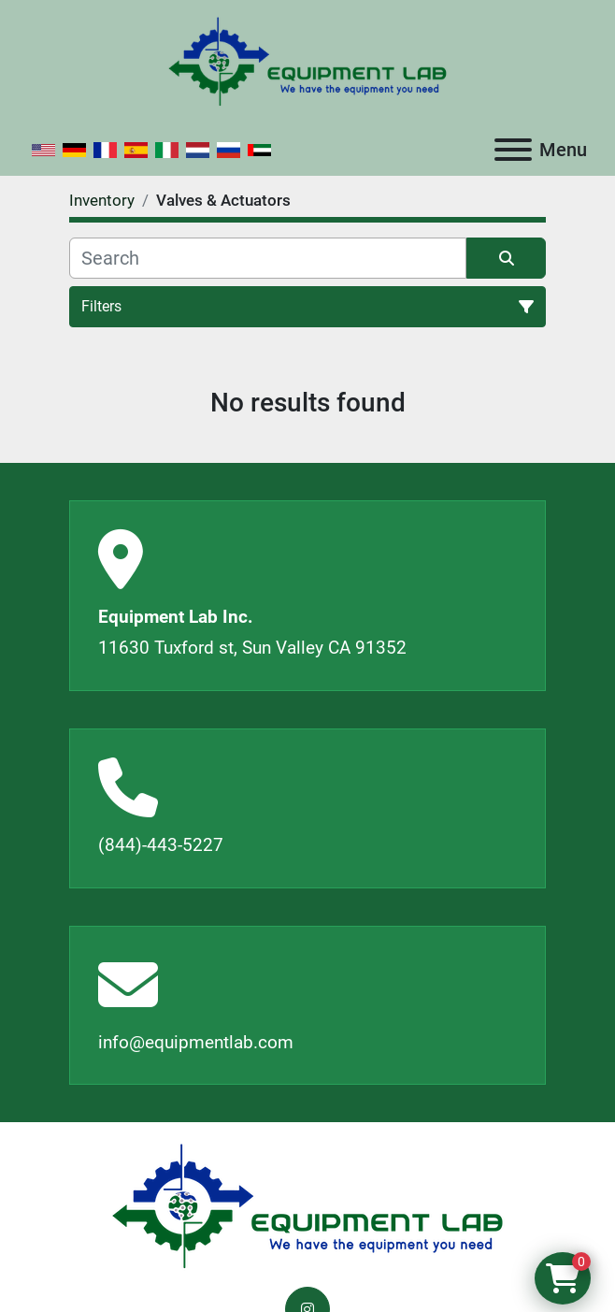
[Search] (267, 258)
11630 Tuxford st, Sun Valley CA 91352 (252, 647)
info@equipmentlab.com (195, 1042)
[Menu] (513, 149)
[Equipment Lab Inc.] (307, 1206)
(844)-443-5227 (160, 845)
